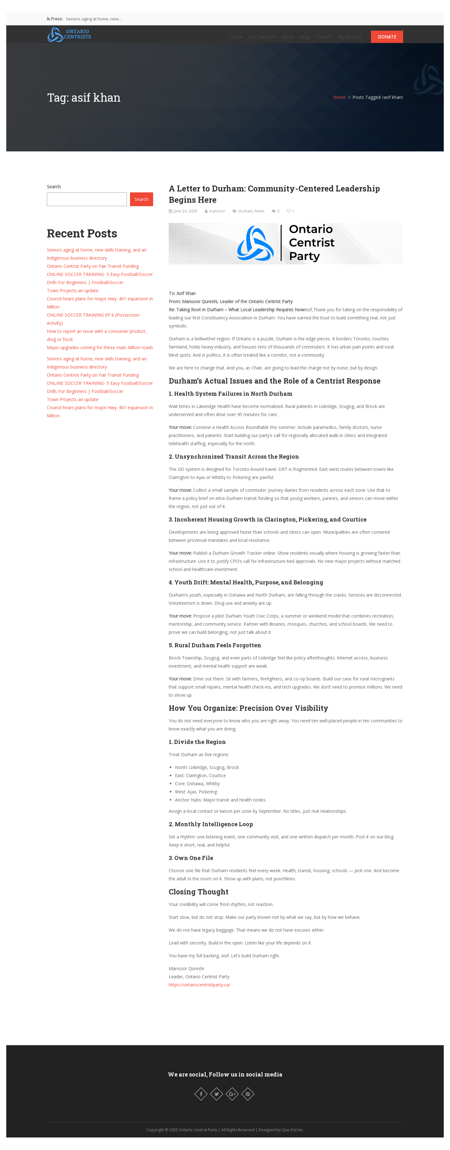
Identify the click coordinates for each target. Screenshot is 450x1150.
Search (54, 193)
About (288, 40)
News (259, 217)
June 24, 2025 (185, 217)
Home (236, 40)
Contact (324, 40)
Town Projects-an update (72, 297)
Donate (387, 40)
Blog (304, 40)
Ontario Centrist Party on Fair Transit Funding (93, 272)
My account (350, 40)
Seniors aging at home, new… (94, 19)
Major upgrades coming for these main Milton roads (100, 354)
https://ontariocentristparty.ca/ (199, 991)
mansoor (217, 217)
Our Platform (262, 40)
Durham (245, 217)
